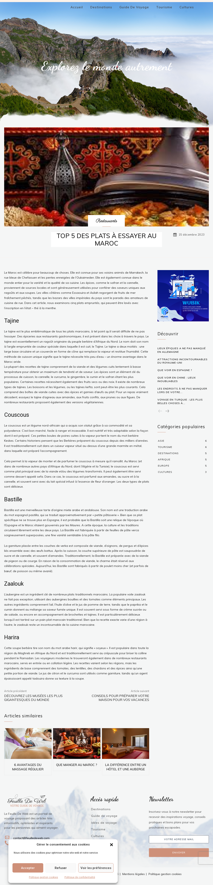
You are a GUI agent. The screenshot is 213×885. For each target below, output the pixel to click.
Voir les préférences (95, 868)
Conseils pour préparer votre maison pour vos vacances (120, 698)
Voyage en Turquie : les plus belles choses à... (180, 401)
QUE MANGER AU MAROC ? (76, 765)
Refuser (61, 868)
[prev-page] (160, 411)
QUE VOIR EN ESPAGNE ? (174, 370)
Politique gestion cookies (43, 877)
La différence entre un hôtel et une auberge (125, 767)
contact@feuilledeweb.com (31, 838)
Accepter (28, 868)
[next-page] (167, 411)
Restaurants (106, 221)
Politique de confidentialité (79, 877)
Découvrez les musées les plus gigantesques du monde (33, 698)
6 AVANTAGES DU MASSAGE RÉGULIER (27, 767)
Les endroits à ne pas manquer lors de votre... (182, 390)
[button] (111, 845)
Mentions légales (133, 874)
